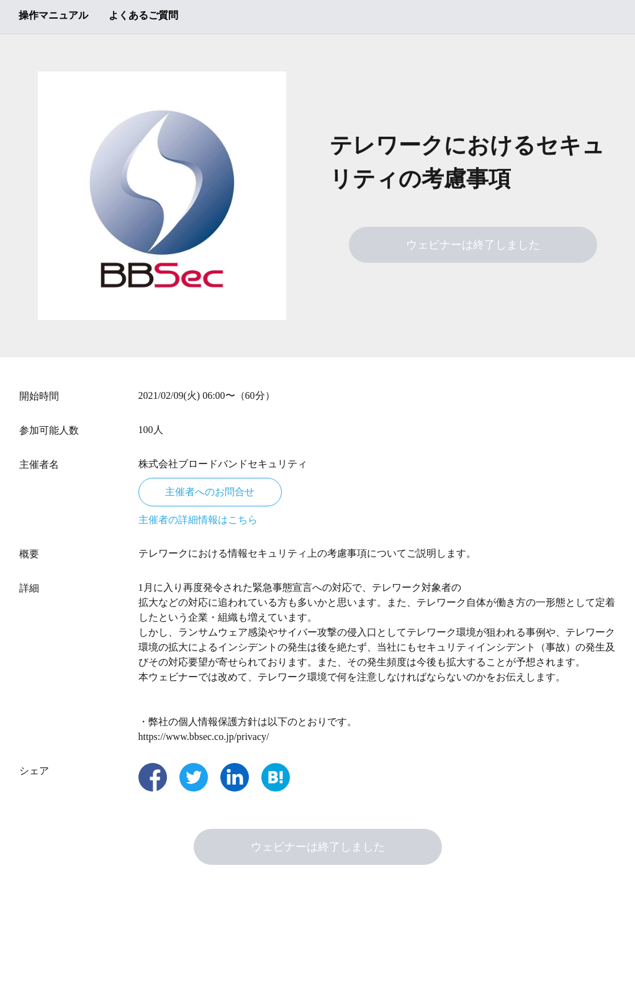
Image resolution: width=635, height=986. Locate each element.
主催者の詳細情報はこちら (198, 519)
